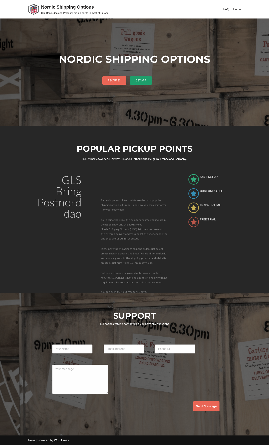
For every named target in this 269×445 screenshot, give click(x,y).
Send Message (206, 406)
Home (237, 9)
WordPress (61, 440)
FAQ (226, 9)
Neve (31, 440)
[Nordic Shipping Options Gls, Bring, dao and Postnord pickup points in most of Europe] (68, 9)
